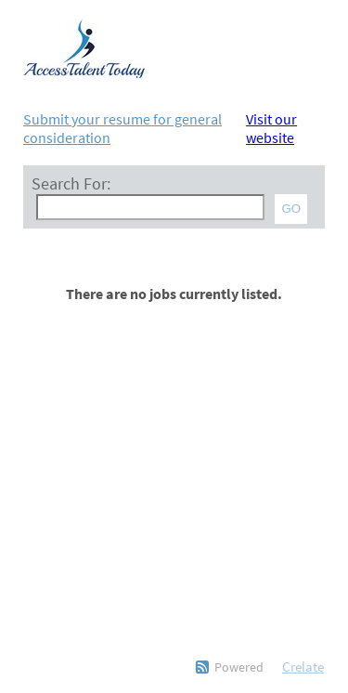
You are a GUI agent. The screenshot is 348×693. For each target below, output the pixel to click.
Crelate (303, 666)
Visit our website (271, 128)
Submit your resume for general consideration (122, 128)
